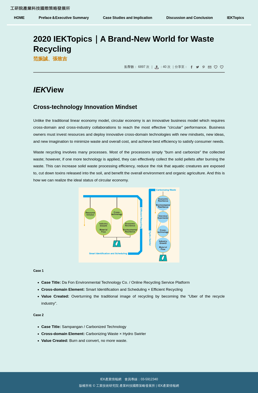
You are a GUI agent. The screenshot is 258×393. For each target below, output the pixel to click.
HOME (19, 18)
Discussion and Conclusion (189, 18)
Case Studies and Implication (127, 18)
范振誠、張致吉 (50, 58)
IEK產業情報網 (168, 385)
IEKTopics (235, 18)
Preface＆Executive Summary (64, 18)
